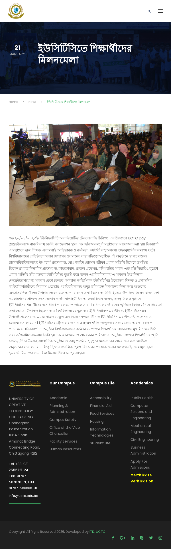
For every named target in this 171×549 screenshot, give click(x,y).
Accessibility (101, 397)
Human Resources (65, 449)
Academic (58, 397)
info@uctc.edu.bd (23, 495)
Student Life (100, 443)
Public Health (141, 397)
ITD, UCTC (98, 531)
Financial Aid (101, 405)
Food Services (102, 413)
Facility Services (63, 441)
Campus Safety (62, 419)
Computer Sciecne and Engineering (141, 411)
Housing (97, 421)
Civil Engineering (144, 439)
